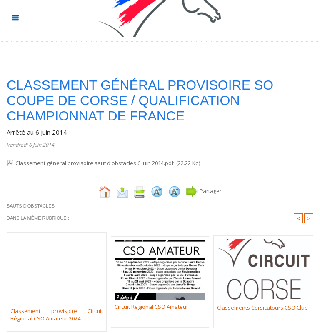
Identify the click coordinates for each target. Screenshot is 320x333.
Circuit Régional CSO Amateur (151, 306)
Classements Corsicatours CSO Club (262, 307)
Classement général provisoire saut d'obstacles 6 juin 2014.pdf (94, 163)
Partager (204, 191)
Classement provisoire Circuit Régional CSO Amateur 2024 (56, 314)
